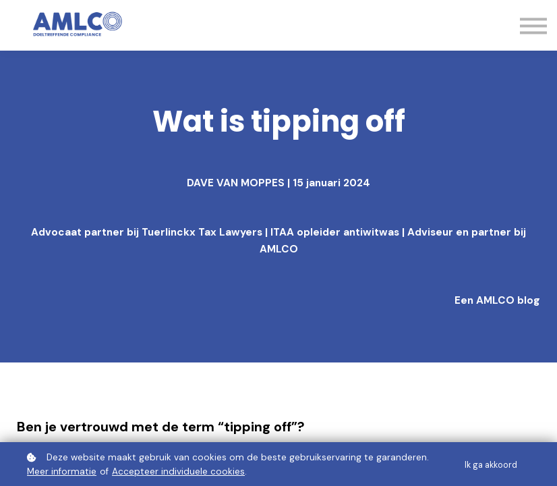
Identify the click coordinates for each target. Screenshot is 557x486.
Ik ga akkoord (491, 465)
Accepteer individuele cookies (178, 471)
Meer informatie (61, 471)
